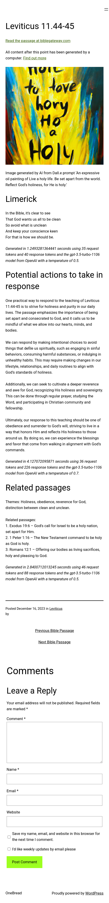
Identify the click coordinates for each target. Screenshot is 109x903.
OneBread (13, 893)
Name (13, 769)
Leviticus (56, 609)
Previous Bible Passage (54, 630)
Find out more (34, 58)
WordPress (94, 893)
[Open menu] (106, 9)
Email (13, 791)
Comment (16, 719)
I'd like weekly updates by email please (42, 849)
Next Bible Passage (54, 642)
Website (13, 812)
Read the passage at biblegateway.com (38, 41)
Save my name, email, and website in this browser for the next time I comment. (56, 837)
